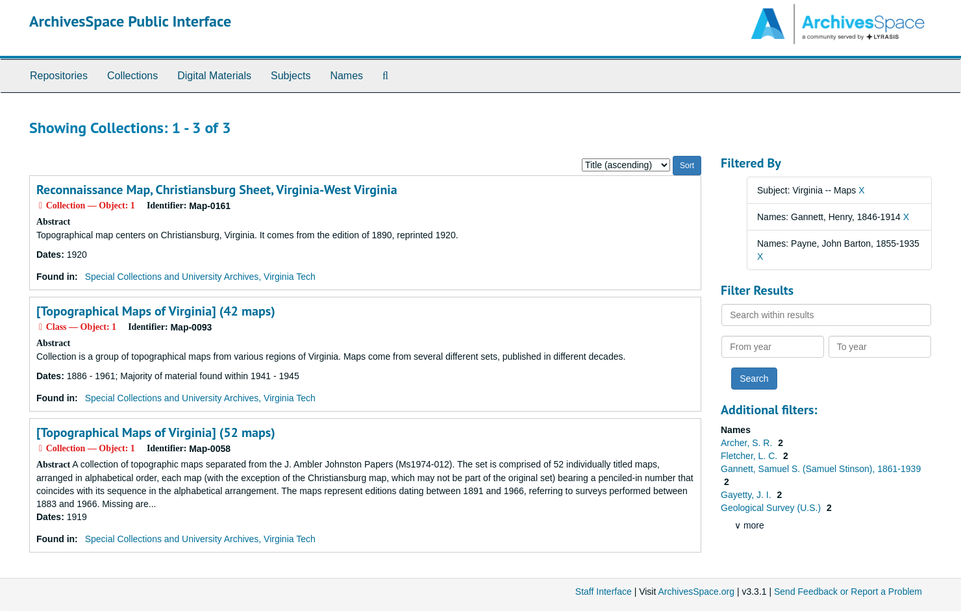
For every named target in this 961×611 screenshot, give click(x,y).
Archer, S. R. (748, 443)
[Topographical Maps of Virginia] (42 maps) (155, 311)
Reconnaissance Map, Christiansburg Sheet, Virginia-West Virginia (216, 189)
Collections (132, 75)
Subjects (290, 75)
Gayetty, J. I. (747, 495)
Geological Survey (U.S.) (772, 508)
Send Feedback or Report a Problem (848, 591)
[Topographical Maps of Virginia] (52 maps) (155, 432)
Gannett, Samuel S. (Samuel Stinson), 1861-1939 (821, 469)
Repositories (59, 75)
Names (346, 75)
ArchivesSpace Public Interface (130, 21)
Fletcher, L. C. (750, 456)
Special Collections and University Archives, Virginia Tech (200, 276)
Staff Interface (603, 591)
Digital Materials (214, 75)
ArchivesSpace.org (696, 591)
